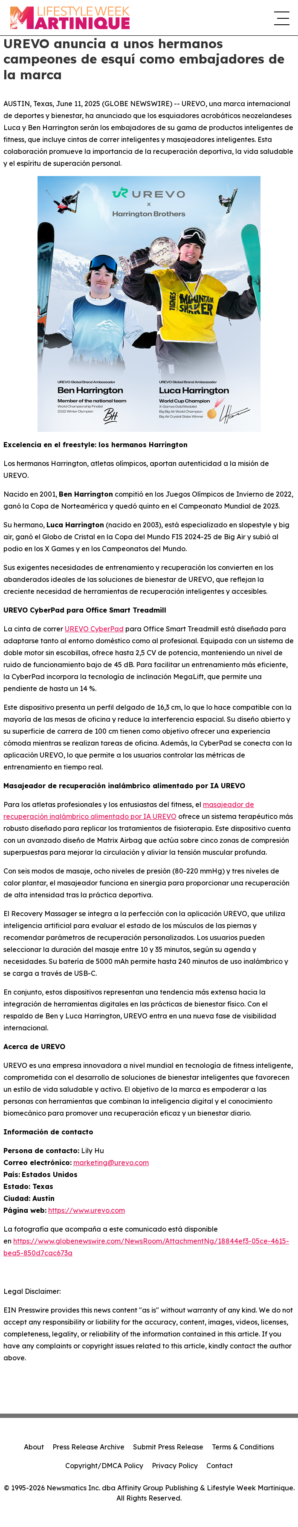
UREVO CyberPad (94, 629)
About (34, 1447)
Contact (219, 1465)
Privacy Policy (175, 1465)
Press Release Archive (88, 1447)
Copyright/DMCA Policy (104, 1465)
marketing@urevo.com (111, 1162)
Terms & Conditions (243, 1447)
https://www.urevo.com (86, 1210)
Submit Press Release (168, 1447)
